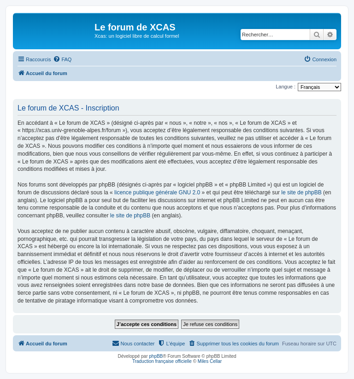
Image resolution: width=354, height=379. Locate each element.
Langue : (285, 86)
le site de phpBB (301, 192)
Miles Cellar (210, 361)
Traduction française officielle (162, 361)
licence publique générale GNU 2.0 (157, 192)
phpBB (156, 356)
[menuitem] (62, 59)
